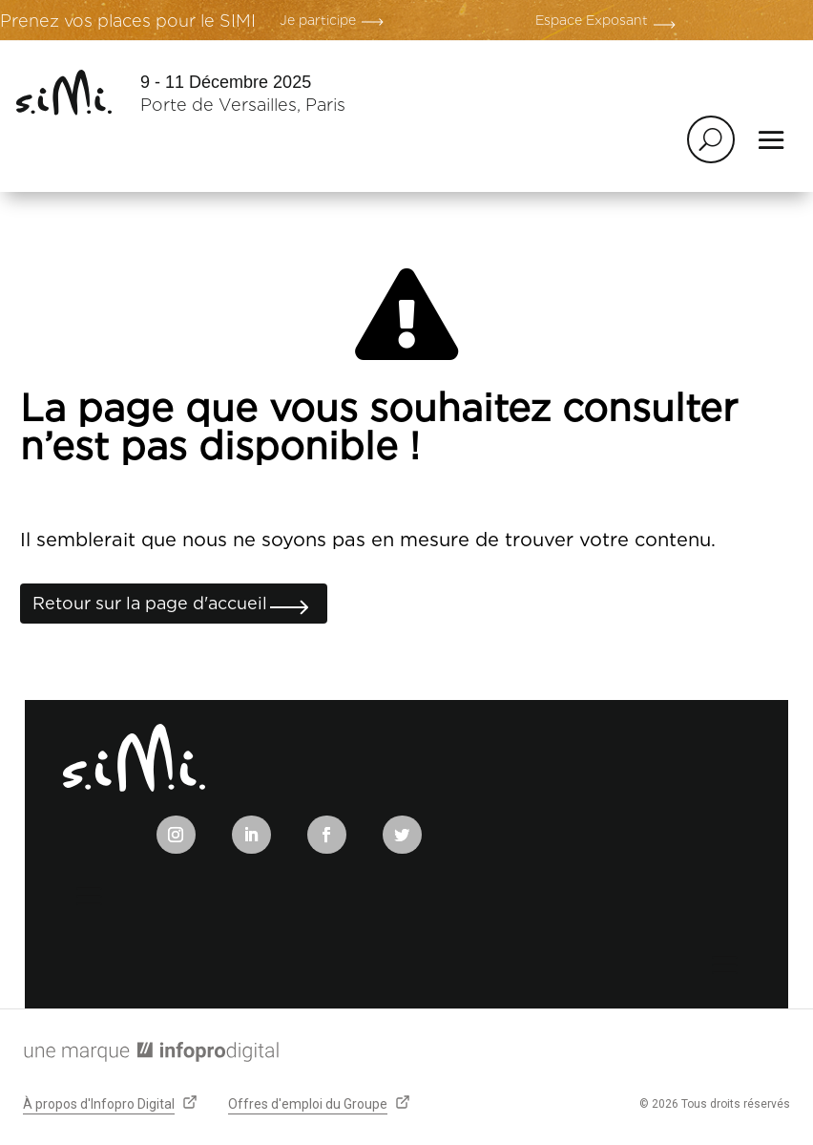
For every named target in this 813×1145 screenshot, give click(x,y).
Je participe (318, 20)
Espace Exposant (591, 20)
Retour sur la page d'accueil (149, 603)
